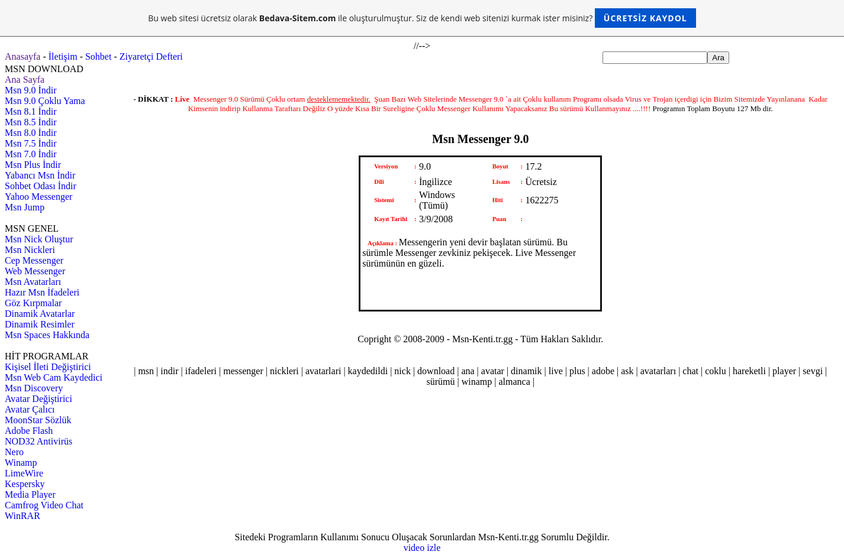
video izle (422, 548)
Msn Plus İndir (33, 165)
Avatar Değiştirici (38, 399)
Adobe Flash (29, 431)
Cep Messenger (34, 260)
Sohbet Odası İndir (40, 186)
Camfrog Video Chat (44, 505)
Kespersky (25, 484)
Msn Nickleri (30, 250)
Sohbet (98, 56)
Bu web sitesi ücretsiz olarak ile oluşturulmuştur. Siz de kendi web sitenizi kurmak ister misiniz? (421, 18)
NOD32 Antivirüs (38, 441)
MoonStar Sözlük (38, 420)
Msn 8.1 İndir (31, 111)
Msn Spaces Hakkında (47, 335)
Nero (14, 452)
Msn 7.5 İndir (31, 143)
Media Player (30, 494)
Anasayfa (22, 56)
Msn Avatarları (33, 282)
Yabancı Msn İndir (40, 175)
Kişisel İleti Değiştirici (48, 367)
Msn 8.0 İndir (31, 133)
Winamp (21, 463)
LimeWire (24, 473)
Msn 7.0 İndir (31, 154)
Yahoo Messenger (38, 197)
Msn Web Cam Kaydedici (53, 377)
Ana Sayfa (24, 79)
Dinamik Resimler (40, 324)
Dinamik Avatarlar (40, 314)
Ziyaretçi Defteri (151, 56)
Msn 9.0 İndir (31, 90)
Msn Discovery (34, 388)
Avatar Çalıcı (30, 409)
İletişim (63, 56)
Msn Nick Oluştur (39, 239)
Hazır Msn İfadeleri (42, 292)
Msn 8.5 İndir (31, 122)
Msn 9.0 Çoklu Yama (45, 101)
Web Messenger (35, 271)
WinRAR (22, 516)
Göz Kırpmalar (33, 303)
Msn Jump (24, 207)
